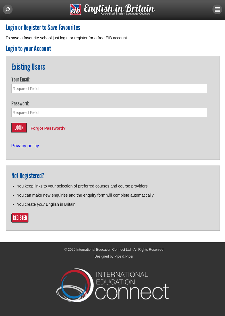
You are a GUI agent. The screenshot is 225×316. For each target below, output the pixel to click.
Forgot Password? (47, 128)
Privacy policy (25, 145)
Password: (20, 103)
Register (20, 217)
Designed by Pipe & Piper (113, 256)
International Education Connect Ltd (104, 250)
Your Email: (20, 79)
